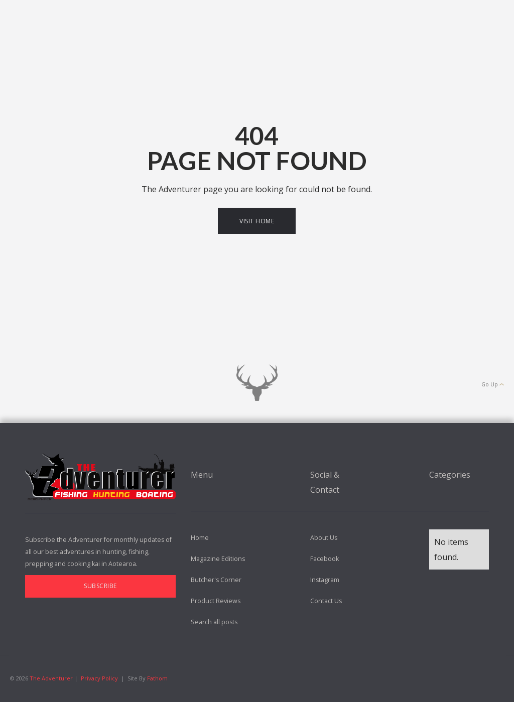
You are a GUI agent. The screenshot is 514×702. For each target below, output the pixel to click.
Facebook (324, 558)
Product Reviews (215, 601)
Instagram (324, 580)
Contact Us (326, 601)
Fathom (157, 678)
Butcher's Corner (216, 580)
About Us (323, 537)
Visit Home (256, 221)
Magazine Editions (218, 558)
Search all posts (214, 622)
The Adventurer (52, 678)
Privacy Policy (99, 678)
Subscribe (100, 586)
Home (200, 537)
